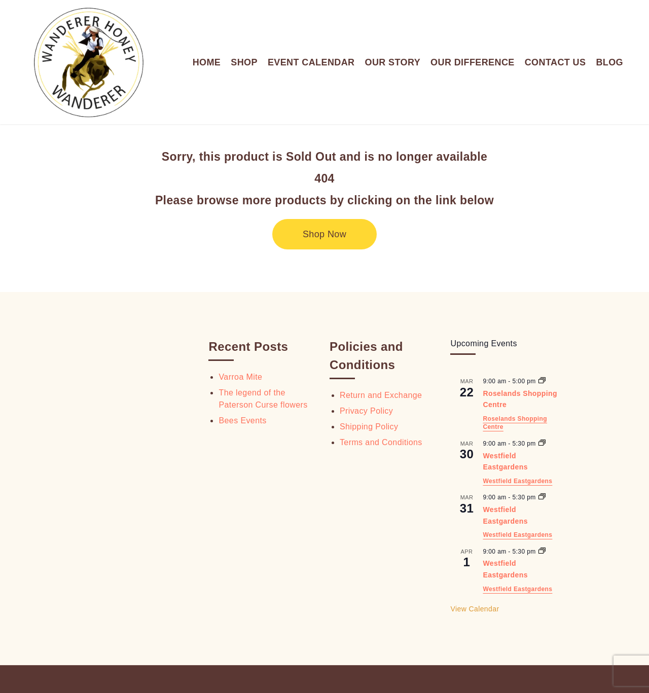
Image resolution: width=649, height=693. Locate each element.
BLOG (609, 62)
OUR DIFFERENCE (472, 62)
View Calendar (474, 609)
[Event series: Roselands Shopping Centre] (542, 381)
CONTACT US (555, 62)
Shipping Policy (369, 426)
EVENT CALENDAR (311, 62)
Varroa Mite (240, 377)
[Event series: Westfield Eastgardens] (542, 443)
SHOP (244, 62)
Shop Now (324, 234)
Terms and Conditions (381, 442)
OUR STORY (392, 62)
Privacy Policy (366, 411)
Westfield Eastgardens (517, 481)
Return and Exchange (381, 395)
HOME (207, 62)
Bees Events (242, 420)
